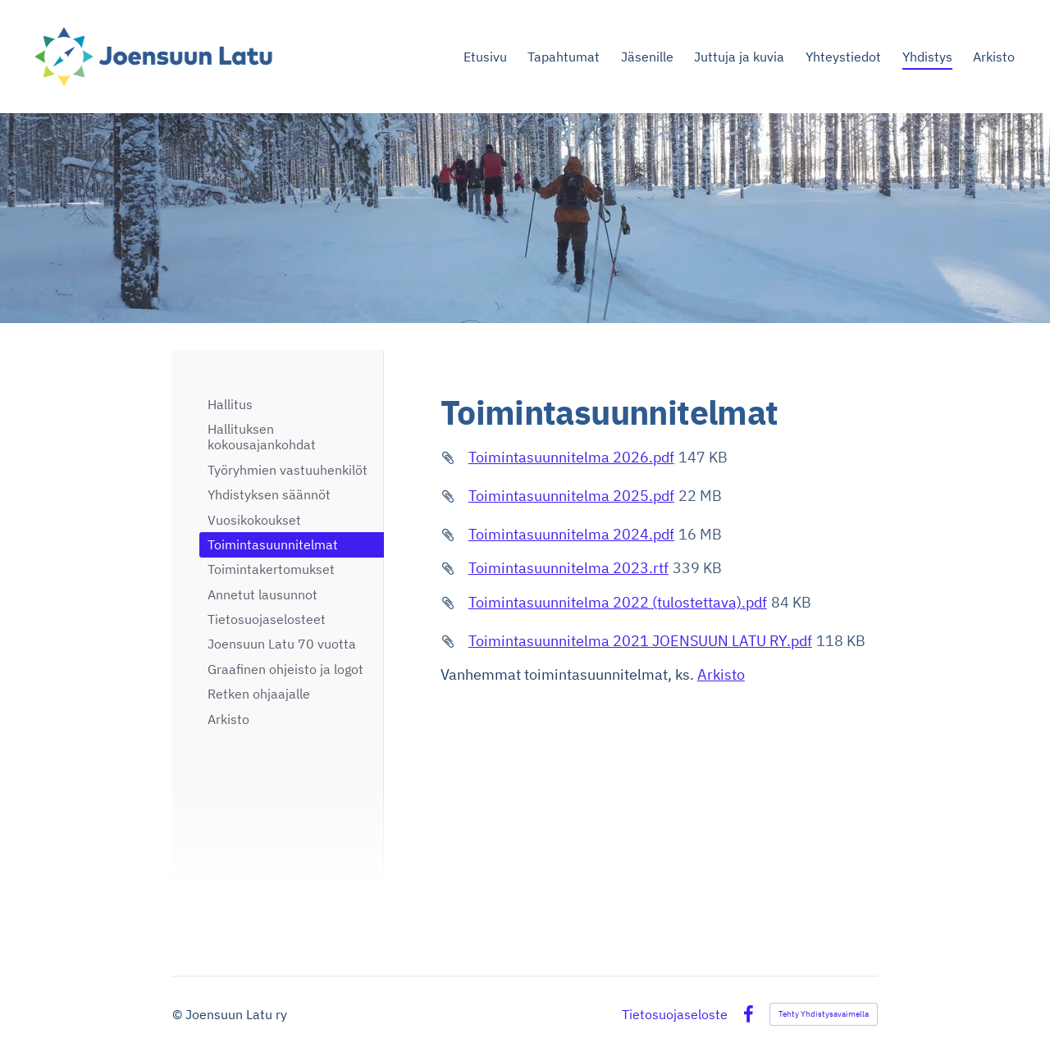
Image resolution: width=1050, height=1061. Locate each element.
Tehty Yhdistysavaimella (823, 1014)
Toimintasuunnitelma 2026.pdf (571, 457)
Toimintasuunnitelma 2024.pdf (571, 534)
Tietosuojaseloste (675, 1014)
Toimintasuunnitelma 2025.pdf (571, 495)
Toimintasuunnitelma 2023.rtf (568, 567)
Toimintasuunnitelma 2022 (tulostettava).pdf (617, 602)
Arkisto (721, 674)
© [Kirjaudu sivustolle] (178, 1014)
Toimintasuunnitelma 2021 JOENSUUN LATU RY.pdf (640, 640)
